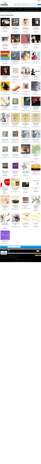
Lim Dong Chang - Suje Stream (36, 223)
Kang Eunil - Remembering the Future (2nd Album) (35, 77)
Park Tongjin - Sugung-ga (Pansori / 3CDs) (15, 155)
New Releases (7, 8)
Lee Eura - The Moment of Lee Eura (36, 44)
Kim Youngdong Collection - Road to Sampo (5, 107)
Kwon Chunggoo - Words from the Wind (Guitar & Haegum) (25, 107)
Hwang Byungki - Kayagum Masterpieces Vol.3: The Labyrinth (36, 28)
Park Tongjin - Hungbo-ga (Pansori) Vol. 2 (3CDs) (36, 139)
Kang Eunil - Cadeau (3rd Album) (5, 92)
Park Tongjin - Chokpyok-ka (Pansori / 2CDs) (5, 139)
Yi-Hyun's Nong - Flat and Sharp (36, 188)
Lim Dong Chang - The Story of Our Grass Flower (5, 241)
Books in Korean (13, 8)
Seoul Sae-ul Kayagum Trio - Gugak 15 (25, 155)
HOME (14, 259)
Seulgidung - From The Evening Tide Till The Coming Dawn (5, 172)
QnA (23, 259)
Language (37, 8)
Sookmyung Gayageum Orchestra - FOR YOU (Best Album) (15, 172)
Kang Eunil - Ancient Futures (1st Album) (25, 76)
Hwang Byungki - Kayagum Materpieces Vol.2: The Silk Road (25, 28)
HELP (20, 259)
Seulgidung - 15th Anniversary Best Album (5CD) (35, 155)
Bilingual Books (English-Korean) (29, 8)
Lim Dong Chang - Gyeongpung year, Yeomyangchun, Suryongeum (35, 206)
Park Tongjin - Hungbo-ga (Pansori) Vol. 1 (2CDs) (25, 139)
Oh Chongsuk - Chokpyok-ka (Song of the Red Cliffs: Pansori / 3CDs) (15, 124)
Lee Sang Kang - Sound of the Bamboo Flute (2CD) (5, 123)
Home (3, 8)
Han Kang (25, 10)
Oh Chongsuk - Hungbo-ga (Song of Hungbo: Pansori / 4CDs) (35, 124)
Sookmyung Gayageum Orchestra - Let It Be (36, 171)
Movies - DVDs (11, 10)
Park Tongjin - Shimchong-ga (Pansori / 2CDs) (5, 155)
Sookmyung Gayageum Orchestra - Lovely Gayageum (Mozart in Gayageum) (5, 189)
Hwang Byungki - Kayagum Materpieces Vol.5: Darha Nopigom (5, 77)
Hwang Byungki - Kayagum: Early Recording (5, 28)
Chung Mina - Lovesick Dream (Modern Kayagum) (15, 61)
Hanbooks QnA (30, 10)
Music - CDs (16, 10)
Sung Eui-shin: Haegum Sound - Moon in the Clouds (25, 188)
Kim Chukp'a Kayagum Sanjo (25, 92)
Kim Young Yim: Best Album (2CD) (15, 107)
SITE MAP (27, 259)
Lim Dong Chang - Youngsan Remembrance (25, 223)
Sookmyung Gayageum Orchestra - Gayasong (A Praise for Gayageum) (25, 172)
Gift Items (21, 10)
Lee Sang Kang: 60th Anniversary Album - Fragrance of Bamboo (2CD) (36, 108)
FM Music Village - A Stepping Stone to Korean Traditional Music (5, 206)
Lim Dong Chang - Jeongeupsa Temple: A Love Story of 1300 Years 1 (5, 224)
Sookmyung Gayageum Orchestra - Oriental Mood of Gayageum (15, 188)
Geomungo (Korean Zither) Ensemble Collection (15, 206)
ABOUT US (17, 259)
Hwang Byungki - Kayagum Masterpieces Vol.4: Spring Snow (5, 45)
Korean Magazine (5, 10)
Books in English (20, 8)
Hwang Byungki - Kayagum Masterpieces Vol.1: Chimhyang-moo (15, 28)
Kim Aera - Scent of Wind (15, 91)
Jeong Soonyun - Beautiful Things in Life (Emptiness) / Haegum (15, 77)
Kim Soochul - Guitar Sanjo (36, 92)
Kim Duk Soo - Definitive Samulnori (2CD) (15, 44)
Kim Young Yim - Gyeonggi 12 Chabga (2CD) (25, 44)
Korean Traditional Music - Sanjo (25, 206)
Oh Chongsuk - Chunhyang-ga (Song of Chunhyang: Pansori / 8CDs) (25, 124)
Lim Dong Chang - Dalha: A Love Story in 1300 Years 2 (15, 224)
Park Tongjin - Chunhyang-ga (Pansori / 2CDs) (15, 139)
